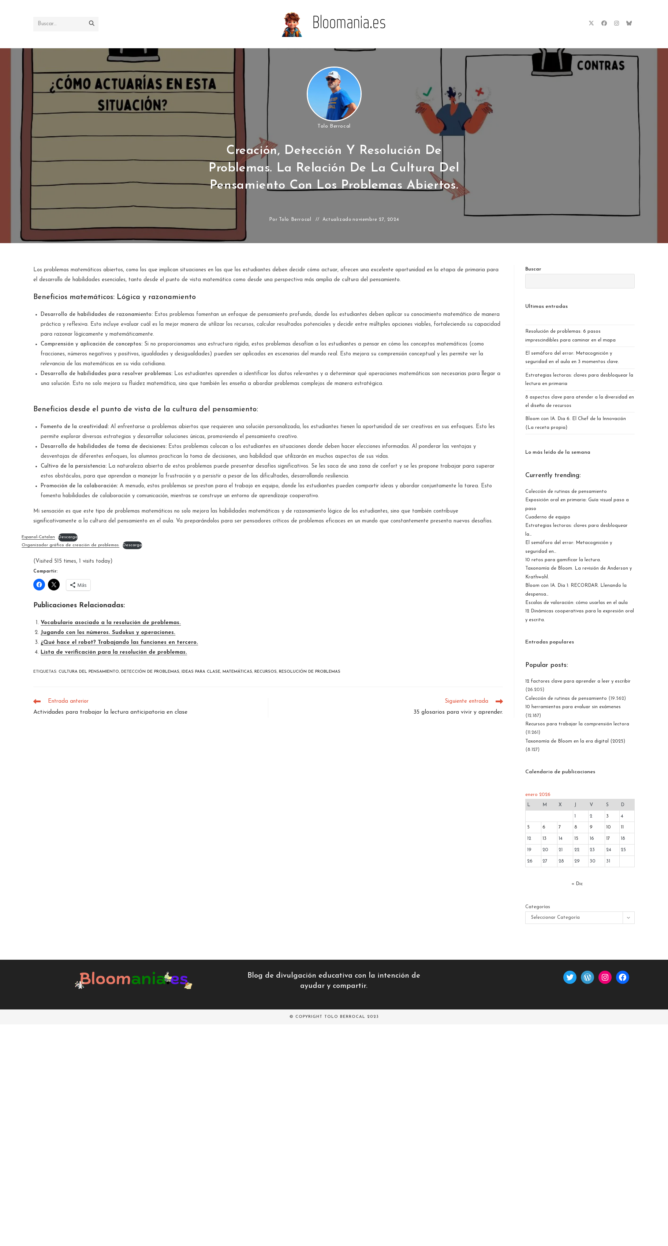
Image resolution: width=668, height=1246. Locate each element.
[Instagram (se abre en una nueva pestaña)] (616, 23)
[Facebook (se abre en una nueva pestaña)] (604, 23)
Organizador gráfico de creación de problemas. (70, 545)
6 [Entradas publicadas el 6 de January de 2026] (543, 827)
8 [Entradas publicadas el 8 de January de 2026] (575, 827)
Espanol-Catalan (38, 537)
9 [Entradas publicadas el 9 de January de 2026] (591, 827)
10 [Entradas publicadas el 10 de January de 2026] (608, 827)
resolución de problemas (309, 672)
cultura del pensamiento (89, 672)
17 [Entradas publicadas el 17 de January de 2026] (608, 838)
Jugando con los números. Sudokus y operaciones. (108, 632)
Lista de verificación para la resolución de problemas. (114, 652)
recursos (265, 672)
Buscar (533, 269)
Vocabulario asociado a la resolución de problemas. (111, 623)
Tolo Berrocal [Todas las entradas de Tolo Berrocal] (334, 126)
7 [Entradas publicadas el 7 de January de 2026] (560, 827)
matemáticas (237, 672)
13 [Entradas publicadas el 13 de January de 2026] (544, 838)
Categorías (537, 907)
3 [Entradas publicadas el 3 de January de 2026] (607, 816)
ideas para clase (201, 672)
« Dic (577, 883)
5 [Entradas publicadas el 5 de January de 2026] (528, 827)
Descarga (68, 537)
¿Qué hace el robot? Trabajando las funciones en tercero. (119, 642)
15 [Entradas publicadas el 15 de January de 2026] (576, 838)
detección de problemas (150, 672)
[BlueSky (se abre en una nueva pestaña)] (629, 23)
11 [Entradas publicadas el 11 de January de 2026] (622, 827)
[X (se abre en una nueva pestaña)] (591, 23)
